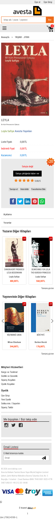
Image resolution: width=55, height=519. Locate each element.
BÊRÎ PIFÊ (41, 335)
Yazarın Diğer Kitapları (16, 231)
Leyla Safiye (14, 277)
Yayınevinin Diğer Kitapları (19, 296)
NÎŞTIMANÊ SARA (14, 335)
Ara (49, 19)
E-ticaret (23, 507)
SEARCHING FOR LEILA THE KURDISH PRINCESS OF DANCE (41, 272)
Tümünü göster (47, 288)
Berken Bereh (41, 342)
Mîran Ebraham (14, 342)
